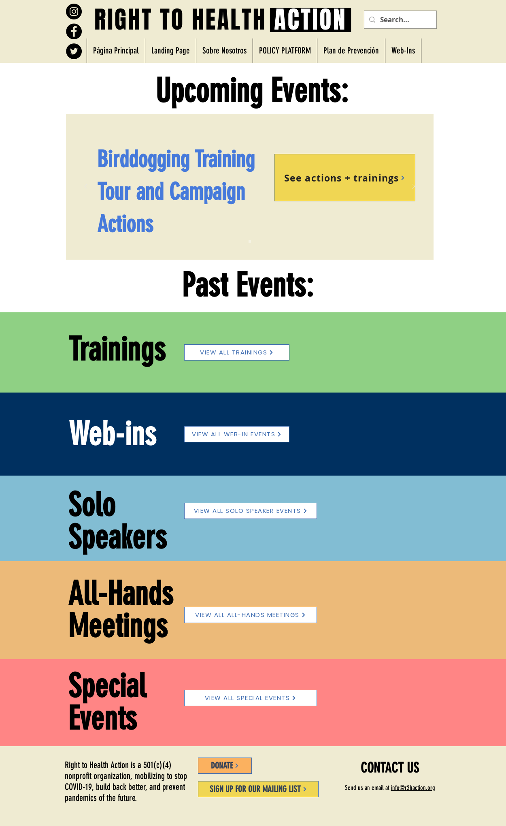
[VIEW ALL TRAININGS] (236, 352)
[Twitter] (74, 51)
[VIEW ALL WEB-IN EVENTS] (236, 434)
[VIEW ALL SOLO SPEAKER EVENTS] (250, 511)
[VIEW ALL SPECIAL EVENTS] (250, 698)
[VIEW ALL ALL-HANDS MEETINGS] (250, 615)
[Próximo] (414, 187)
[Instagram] (74, 11)
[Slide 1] (250, 241)
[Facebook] (74, 31)
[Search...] (399, 19)
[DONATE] (225, 766)
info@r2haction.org (413, 788)
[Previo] (86, 187)
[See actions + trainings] (344, 177)
